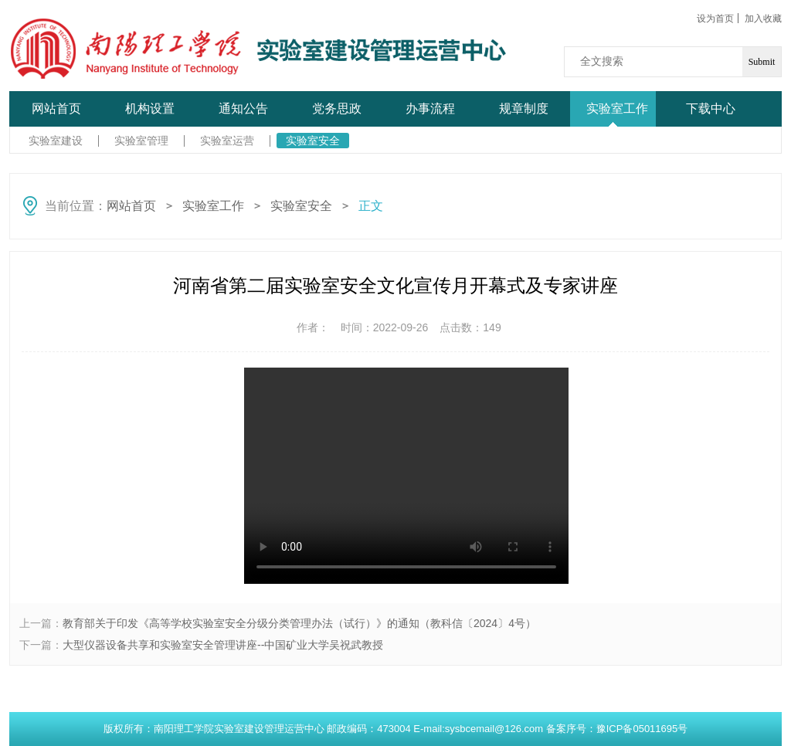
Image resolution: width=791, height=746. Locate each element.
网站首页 (56, 108)
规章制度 (523, 108)
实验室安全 (313, 140)
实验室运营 (227, 140)
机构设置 (150, 108)
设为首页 (715, 18)
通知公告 (243, 108)
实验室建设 (56, 140)
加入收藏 (763, 18)
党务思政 (337, 108)
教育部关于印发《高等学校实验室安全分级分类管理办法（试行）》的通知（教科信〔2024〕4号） (299, 623)
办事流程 (430, 108)
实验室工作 (617, 108)
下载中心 (710, 108)
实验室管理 (141, 140)
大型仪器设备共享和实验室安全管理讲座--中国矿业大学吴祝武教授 (223, 645)
